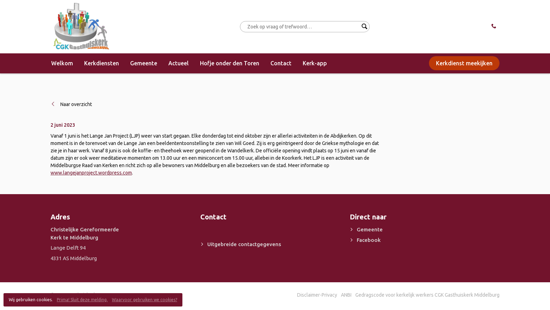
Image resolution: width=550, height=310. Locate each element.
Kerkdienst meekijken (464, 63)
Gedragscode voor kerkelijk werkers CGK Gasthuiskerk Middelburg (427, 295)
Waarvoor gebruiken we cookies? (144, 299)
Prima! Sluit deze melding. (82, 299)
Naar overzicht (76, 104)
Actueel (178, 63)
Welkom (62, 63)
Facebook (369, 240)
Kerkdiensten (101, 63)
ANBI (346, 295)
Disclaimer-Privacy (317, 295)
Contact (280, 63)
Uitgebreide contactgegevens (244, 244)
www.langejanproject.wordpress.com (91, 173)
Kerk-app (315, 63)
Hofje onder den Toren (229, 63)
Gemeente (143, 63)
